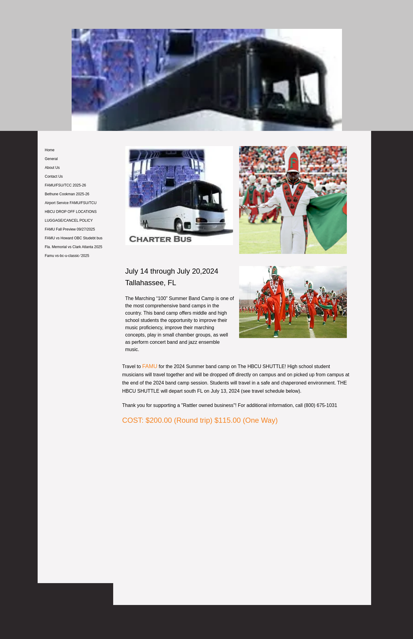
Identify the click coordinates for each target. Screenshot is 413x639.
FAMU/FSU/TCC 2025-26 (65, 185)
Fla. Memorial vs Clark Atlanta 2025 (73, 247)
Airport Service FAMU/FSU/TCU (71, 203)
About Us (52, 168)
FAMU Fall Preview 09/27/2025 (70, 229)
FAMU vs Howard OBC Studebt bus (74, 238)
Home (50, 150)
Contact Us (54, 176)
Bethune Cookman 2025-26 (67, 194)
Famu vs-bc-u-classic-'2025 (67, 256)
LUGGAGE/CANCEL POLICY (69, 220)
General (51, 159)
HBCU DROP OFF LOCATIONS (71, 212)
